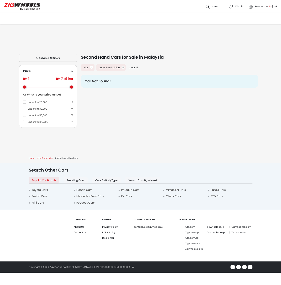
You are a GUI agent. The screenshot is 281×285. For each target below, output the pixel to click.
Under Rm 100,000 (38, 121)
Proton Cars (39, 196)
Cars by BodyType (106, 180)
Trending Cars (75, 180)
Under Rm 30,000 (37, 108)
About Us (79, 226)
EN (270, 6)
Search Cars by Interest (142, 180)
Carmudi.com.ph (216, 232)
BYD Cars (217, 196)
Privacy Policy (110, 226)
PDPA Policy (108, 232)
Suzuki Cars (218, 190)
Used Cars (42, 158)
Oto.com (190, 226)
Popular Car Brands (44, 180)
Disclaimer (108, 237)
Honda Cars (84, 190)
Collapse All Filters (48, 58)
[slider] (24, 87)
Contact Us (80, 232)
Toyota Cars (40, 190)
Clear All (133, 67)
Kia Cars (126, 196)
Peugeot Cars (85, 203)
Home (31, 158)
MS (275, 6)
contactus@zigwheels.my (148, 226)
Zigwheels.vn (192, 243)
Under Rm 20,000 (37, 102)
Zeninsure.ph (238, 232)
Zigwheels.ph (192, 232)
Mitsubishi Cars (176, 190)
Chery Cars (173, 196)
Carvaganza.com (241, 226)
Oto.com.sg (191, 237)
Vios (51, 158)
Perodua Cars (130, 190)
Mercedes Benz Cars (90, 196)
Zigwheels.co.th (194, 248)
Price (27, 71)
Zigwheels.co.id (215, 226)
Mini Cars (38, 203)
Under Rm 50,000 (37, 115)
